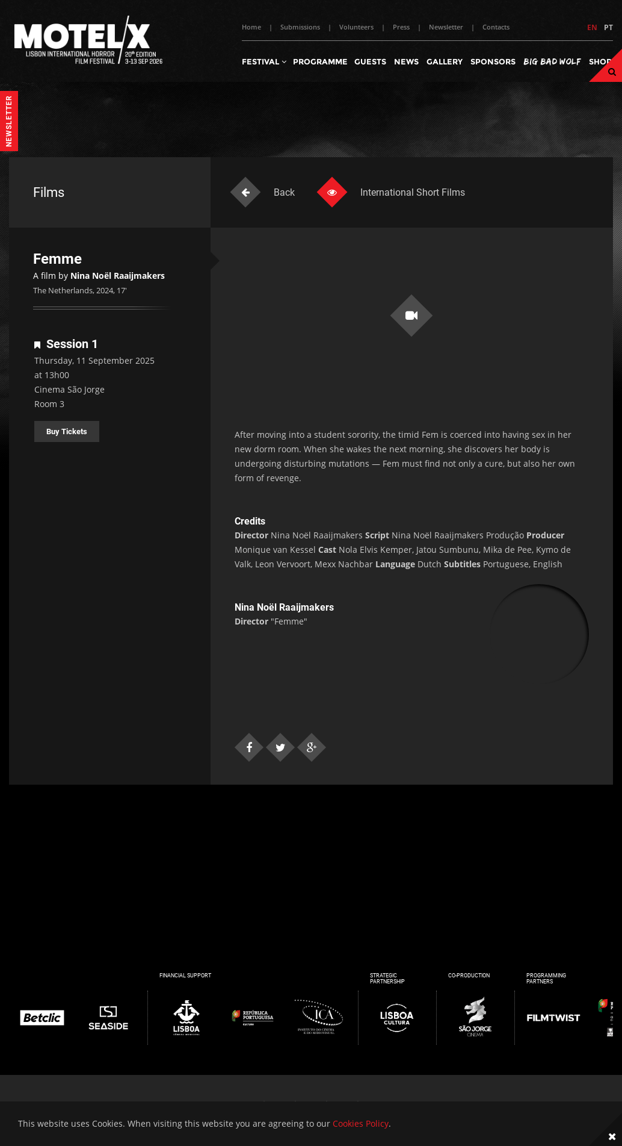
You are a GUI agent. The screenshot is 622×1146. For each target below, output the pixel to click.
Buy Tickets (66, 431)
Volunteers (356, 26)
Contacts (496, 26)
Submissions (300, 26)
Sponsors (493, 61)
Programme (320, 61)
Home (251, 26)
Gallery (444, 61)
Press (401, 26)
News (406, 61)
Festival (264, 61)
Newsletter (446, 26)
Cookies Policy (361, 1123)
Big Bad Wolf (552, 61)
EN (592, 27)
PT (608, 27)
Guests (370, 61)
